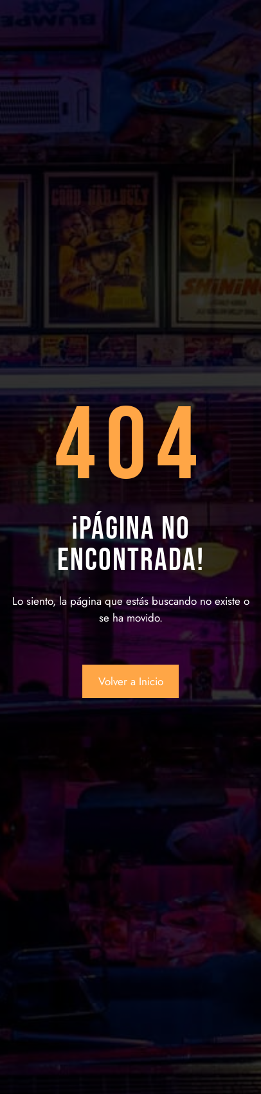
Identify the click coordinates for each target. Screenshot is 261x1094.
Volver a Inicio (130, 681)
